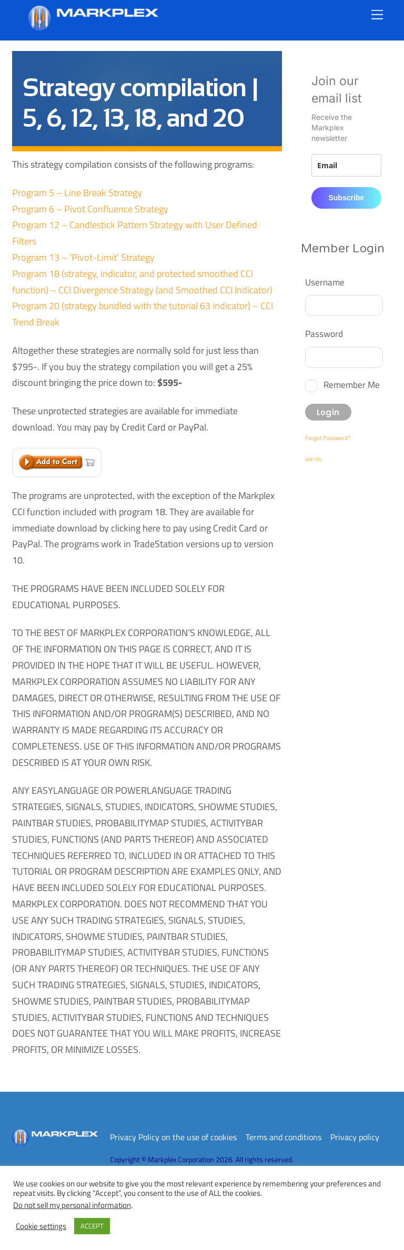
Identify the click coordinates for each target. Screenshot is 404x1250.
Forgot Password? (327, 438)
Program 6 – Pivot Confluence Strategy (90, 209)
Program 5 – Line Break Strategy (77, 193)
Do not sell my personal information (72, 1205)
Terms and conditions (283, 1137)
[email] (346, 165)
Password (324, 333)
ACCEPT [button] (92, 1226)
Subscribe (346, 197)
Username (325, 282)
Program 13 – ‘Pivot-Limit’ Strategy (83, 257)
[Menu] (377, 14)
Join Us (313, 459)
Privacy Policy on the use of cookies (173, 1137)
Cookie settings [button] (41, 1226)
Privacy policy (354, 1137)
